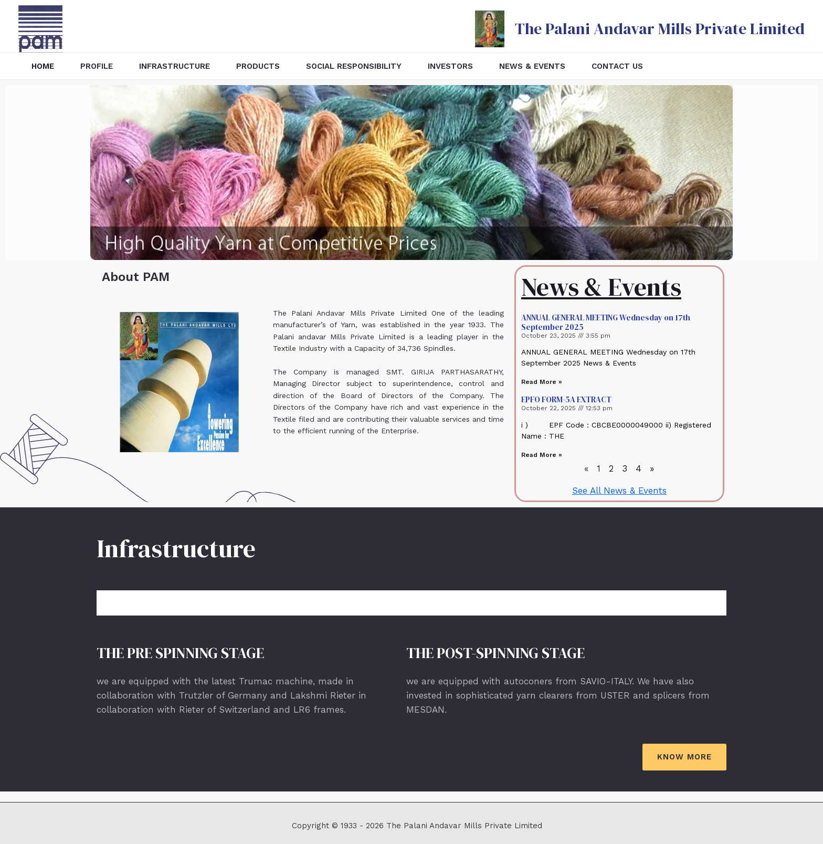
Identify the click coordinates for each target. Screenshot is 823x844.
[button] (684, 757)
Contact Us (617, 66)
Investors (450, 66)
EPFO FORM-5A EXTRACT (566, 399)
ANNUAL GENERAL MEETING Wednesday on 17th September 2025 (605, 322)
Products (258, 66)
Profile (96, 66)
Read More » (541, 381)
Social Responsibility (354, 66)
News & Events (532, 66)
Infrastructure (174, 66)
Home (42, 66)
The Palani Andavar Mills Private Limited (660, 28)
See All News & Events (619, 490)
